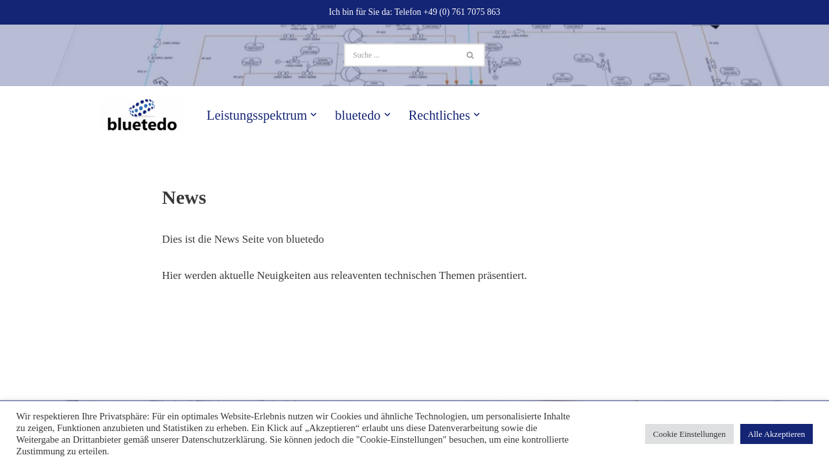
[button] (313, 114)
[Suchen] (400, 55)
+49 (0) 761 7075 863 (462, 12)
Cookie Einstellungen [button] (689, 434)
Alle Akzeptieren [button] (776, 434)
